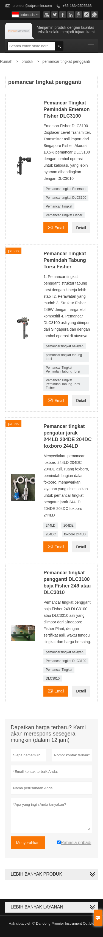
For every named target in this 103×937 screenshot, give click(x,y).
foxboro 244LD (75, 534)
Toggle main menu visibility (91, 44)
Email (56, 227)
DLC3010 (53, 678)
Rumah (6, 61)
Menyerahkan (28, 843)
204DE (68, 525)
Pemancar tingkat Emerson (65, 189)
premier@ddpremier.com (32, 6)
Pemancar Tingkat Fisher (64, 215)
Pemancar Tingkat (59, 206)
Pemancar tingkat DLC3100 (66, 198)
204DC (51, 534)
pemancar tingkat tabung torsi (64, 357)
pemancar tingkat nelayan (64, 346)
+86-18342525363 (77, 6)
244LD (50, 525)
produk (27, 61)
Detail (81, 228)
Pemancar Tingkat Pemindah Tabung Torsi (63, 369)
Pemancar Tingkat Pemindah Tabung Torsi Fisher (63, 384)
